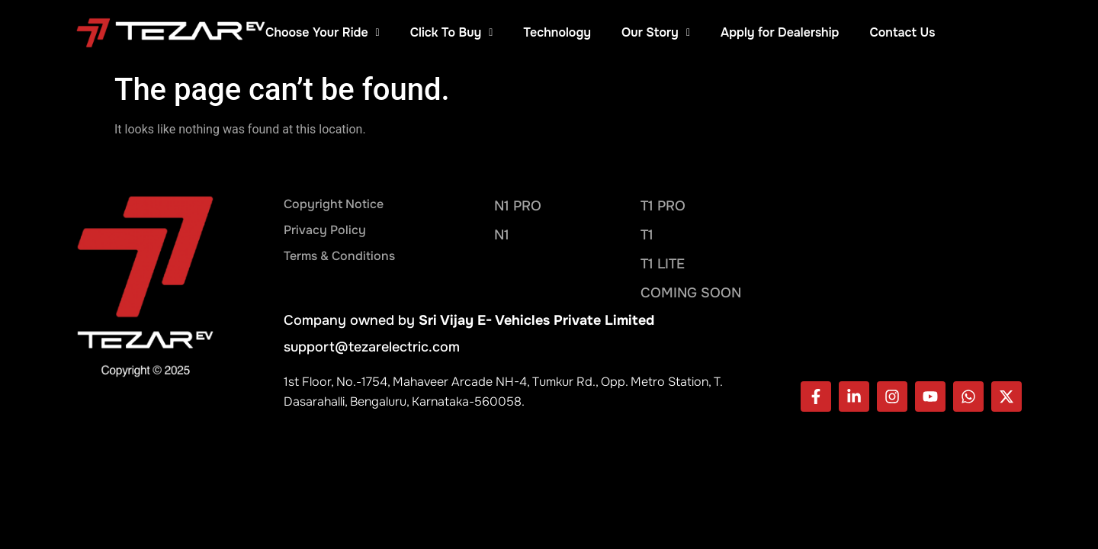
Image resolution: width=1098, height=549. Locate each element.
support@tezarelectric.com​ (372, 347)
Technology (644, 32)
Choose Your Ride (409, 32)
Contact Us (989, 32)
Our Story (742, 32)
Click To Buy (538, 32)
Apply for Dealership (866, 32)
